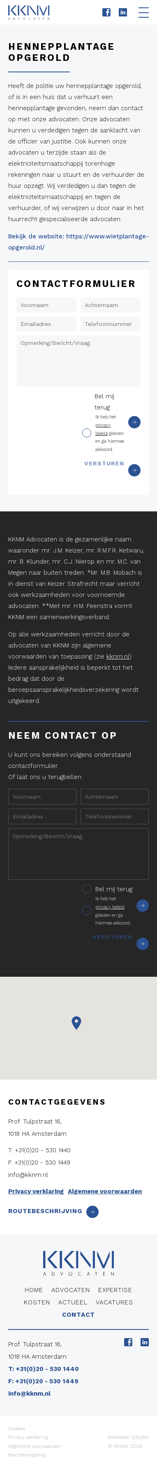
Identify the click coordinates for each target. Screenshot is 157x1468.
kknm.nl (117, 656)
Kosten (37, 1302)
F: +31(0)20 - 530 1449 (39, 1162)
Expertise (115, 1290)
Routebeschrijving (53, 1211)
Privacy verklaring (36, 1191)
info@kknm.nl (28, 1175)
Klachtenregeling (27, 1455)
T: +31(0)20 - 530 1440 (39, 1150)
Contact (78, 1314)
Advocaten (70, 1290)
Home (34, 1290)
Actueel (73, 1302)
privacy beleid (110, 907)
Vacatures (114, 1302)
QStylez (140, 1437)
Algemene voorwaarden (105, 1191)
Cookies (16, 1428)
